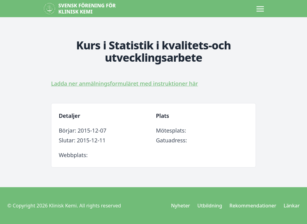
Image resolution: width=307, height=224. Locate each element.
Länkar (291, 205)
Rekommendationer (253, 205)
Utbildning (209, 205)
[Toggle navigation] (260, 8)
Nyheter (180, 205)
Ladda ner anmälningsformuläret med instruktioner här (124, 83)
